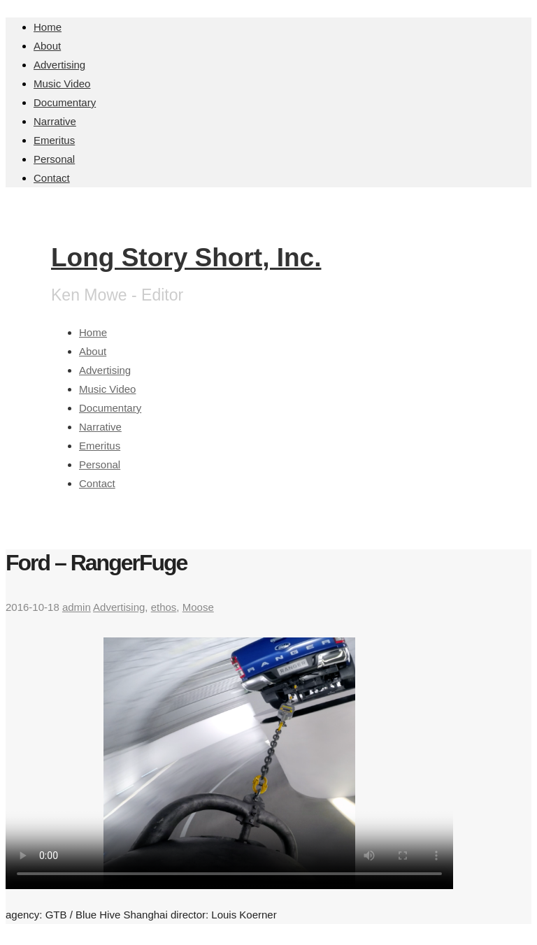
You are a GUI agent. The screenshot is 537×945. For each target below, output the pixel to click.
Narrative (55, 121)
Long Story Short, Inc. (186, 257)
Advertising (59, 65)
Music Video (62, 83)
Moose (198, 607)
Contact (52, 178)
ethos (164, 607)
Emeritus (54, 140)
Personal (54, 159)
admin (76, 607)
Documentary (65, 102)
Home (48, 27)
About (47, 46)
